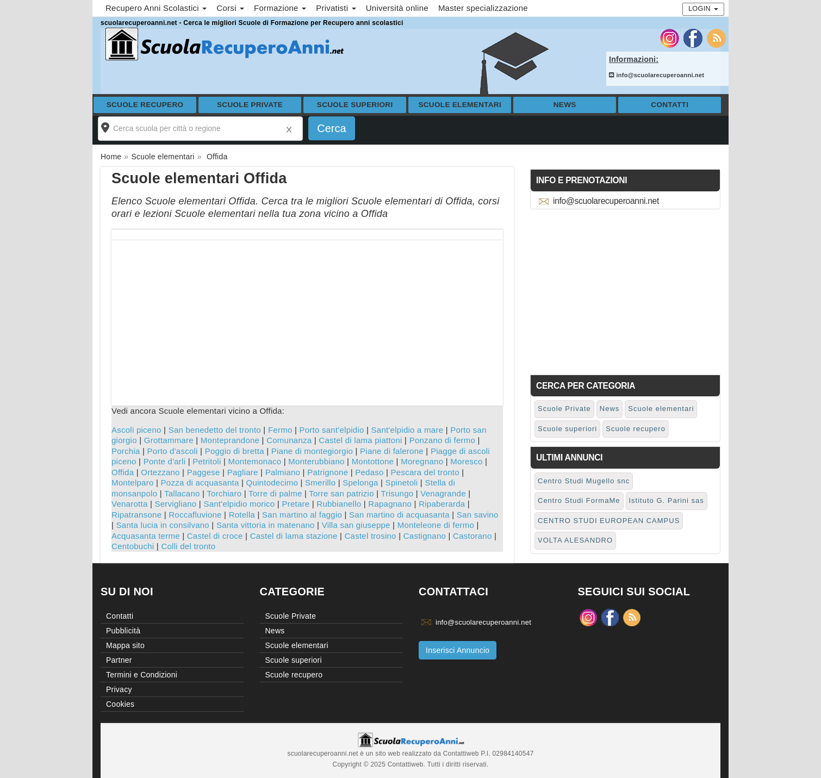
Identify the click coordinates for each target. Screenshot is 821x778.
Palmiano (283, 472)
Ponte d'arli (165, 461)
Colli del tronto (188, 546)
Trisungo (397, 493)
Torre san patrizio (341, 493)
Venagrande (442, 493)
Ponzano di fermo (442, 440)
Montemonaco (255, 461)
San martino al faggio (302, 514)
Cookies (120, 704)
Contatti (669, 105)
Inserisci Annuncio (457, 650)
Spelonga (360, 482)
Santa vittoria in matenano (265, 525)
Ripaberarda (442, 503)
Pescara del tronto (425, 472)
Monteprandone (230, 440)
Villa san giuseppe (356, 525)
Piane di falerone (392, 451)
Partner (119, 660)
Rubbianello (338, 503)
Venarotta (129, 503)
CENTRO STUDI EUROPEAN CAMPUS (609, 520)
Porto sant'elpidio (331, 429)
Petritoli (206, 461)
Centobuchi (132, 546)
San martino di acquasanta (399, 514)
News (564, 105)
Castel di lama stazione (294, 535)
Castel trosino (370, 535)
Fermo (280, 429)
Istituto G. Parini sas (666, 500)
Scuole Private (250, 105)
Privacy (119, 689)
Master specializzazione (483, 8)
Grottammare (169, 440)
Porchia (125, 451)
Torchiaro (224, 493)
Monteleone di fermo (436, 525)
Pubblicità (123, 630)
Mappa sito (125, 645)
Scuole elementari (459, 105)
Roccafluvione (195, 514)
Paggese (203, 472)
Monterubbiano (316, 461)
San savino (478, 514)
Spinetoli (401, 482)
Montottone (373, 461)
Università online (397, 8)
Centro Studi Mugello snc (584, 481)
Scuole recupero (145, 105)
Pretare (295, 503)
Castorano (472, 535)
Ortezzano (160, 472)
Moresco (466, 461)
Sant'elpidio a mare (407, 429)
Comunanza (289, 440)
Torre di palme (275, 493)
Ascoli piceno (136, 429)
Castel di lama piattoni (360, 440)
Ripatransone (136, 514)
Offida (122, 472)
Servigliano (175, 503)
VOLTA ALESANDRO (575, 540)
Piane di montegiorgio (312, 451)
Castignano (424, 535)
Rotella (242, 514)
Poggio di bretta (234, 451)
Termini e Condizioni (141, 674)
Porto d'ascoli (172, 451)
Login (703, 8)
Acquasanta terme (145, 535)
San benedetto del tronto (215, 429)
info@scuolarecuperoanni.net (656, 75)
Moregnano (422, 461)
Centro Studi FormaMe (579, 500)
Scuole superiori (355, 105)
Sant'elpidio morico (239, 503)
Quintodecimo (272, 482)
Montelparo (132, 482)
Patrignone (327, 472)
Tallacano (182, 493)
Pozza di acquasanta (200, 482)
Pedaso (369, 472)
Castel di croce (215, 535)
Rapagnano (390, 503)
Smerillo (320, 482)
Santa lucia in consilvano (162, 525)
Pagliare (242, 472)
